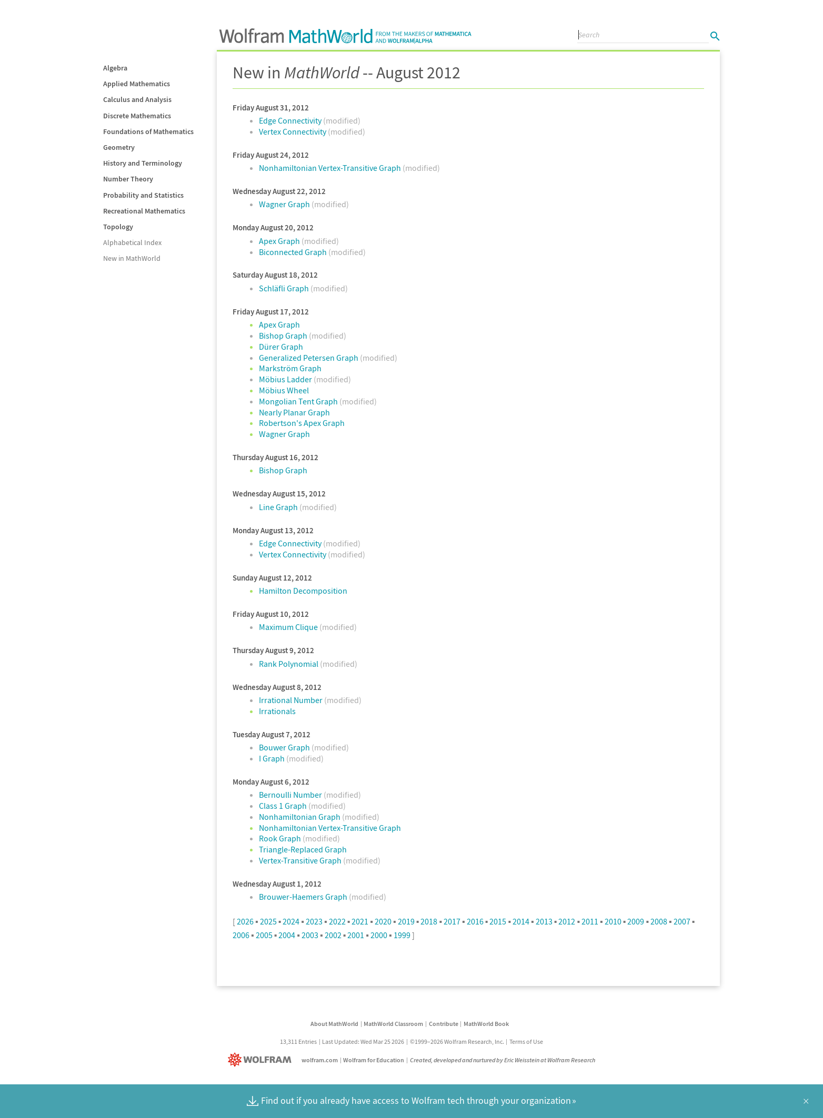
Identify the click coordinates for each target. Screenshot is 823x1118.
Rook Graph (281, 838)
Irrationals (277, 711)
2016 (475, 921)
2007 (682, 921)
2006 (241, 935)
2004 (286, 935)
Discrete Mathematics (137, 115)
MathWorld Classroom (393, 1024)
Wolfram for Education (373, 1060)
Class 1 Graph (283, 805)
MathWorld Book (486, 1024)
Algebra (115, 68)
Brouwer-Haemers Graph (304, 896)
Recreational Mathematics (144, 211)
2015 (497, 921)
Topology (118, 226)
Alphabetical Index (132, 242)
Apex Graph (280, 241)
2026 (245, 921)
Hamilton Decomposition (303, 590)
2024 (291, 921)
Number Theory (128, 179)
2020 (383, 921)
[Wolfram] (262, 1060)
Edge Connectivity (291, 120)
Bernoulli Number (291, 794)
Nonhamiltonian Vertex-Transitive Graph (331, 167)
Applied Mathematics (136, 83)
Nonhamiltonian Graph (300, 816)
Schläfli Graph (284, 288)
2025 (268, 921)
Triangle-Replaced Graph (303, 849)
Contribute (443, 1024)
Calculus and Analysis (137, 99)
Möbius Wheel (284, 390)
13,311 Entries (298, 1041)
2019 (406, 921)
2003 (310, 935)
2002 (333, 935)
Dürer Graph (281, 346)
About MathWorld (334, 1024)
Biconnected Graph (293, 252)
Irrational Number (291, 700)
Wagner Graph (285, 204)
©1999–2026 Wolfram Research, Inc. (457, 1041)
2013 (544, 921)
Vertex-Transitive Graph (301, 860)
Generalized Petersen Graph (309, 357)
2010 (613, 921)
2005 (264, 935)
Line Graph (279, 507)
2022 (337, 921)
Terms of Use (526, 1041)
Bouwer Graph (285, 747)
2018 (428, 921)
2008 (658, 921)
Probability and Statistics (143, 195)
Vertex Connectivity (293, 131)
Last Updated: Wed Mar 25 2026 (363, 1041)
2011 (589, 921)
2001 (355, 935)
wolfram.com (320, 1060)
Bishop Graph (284, 335)
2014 (521, 921)
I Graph (272, 758)
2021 (360, 921)
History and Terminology (142, 163)
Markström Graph (290, 368)
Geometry (119, 147)
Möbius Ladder (286, 379)
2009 (635, 921)
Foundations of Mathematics (148, 131)
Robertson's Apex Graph (302, 423)
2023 (314, 921)
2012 (566, 921)
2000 (378, 935)
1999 (402, 935)
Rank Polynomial (289, 663)
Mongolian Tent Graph (299, 401)
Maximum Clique (289, 627)
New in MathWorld (131, 258)
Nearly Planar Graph (294, 412)
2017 (452, 921)
